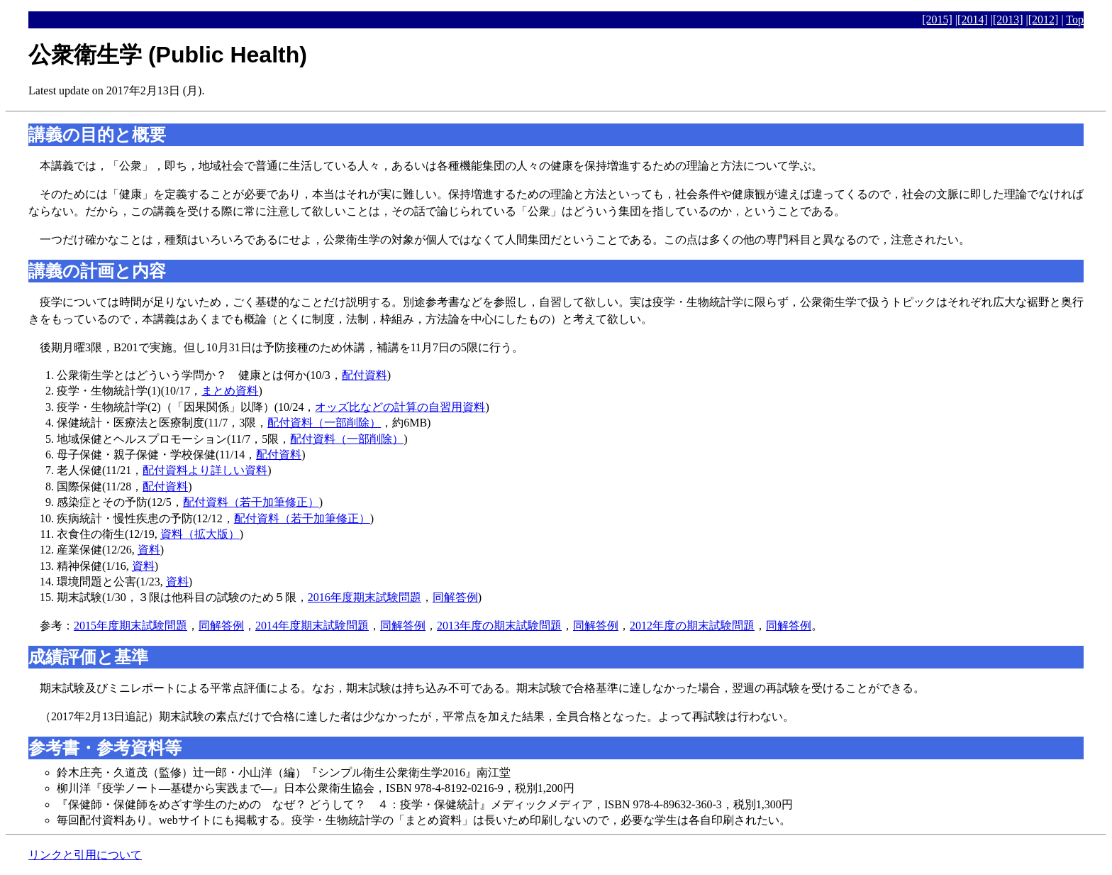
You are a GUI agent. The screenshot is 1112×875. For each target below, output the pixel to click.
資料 (149, 550)
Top (1075, 19)
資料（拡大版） (200, 534)
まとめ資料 (229, 391)
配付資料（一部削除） (324, 423)
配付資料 (364, 375)
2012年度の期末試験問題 (692, 626)
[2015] (937, 19)
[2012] (1043, 19)
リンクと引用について (85, 855)
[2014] (972, 19)
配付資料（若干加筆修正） (251, 502)
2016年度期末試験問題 (364, 597)
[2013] (1008, 19)
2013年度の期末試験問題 (499, 626)
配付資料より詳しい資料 (205, 470)
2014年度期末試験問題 (312, 626)
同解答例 (455, 597)
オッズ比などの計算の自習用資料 (400, 407)
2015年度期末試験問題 (130, 626)
